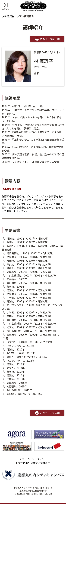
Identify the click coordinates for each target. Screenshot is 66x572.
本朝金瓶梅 (10, 390)
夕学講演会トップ (11, 16)
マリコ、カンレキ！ (15, 442)
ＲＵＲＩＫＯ (11, 360)
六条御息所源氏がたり (16, 412)
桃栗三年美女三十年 (15, 405)
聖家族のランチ (12, 308)
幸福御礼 (9, 260)
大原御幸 (9, 434)
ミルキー (9, 320)
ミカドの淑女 (11, 238)
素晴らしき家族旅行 (15, 246)
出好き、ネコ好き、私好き (18, 427)
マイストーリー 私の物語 (18, 449)
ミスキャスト (11, 290)
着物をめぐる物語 (14, 275)
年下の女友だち (12, 316)
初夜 (6, 297)
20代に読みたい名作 (15, 305)
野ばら (8, 323)
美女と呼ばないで (14, 419)
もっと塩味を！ (12, 368)
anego (8, 327)
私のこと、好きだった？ (17, 375)
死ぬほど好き (11, 283)
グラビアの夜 (11, 353)
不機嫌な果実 (11, 268)
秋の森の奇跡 (11, 345)
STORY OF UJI (12, 438)
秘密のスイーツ (12, 397)
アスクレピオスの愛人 (16, 408)
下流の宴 (9, 382)
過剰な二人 (10, 453)
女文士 (8, 253)
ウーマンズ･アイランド (17, 338)
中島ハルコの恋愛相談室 (17, 445)
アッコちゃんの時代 (15, 331)
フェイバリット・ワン (16, 431)
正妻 (6, 423)
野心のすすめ (11, 416)
